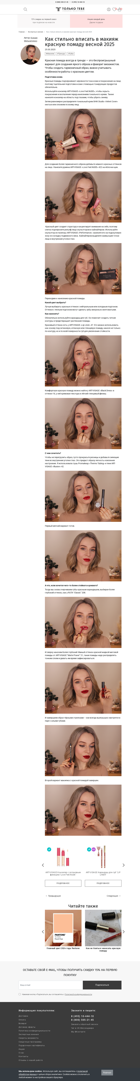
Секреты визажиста (28, 1038)
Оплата (22, 1020)
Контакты (23, 1056)
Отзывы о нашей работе (31, 1060)
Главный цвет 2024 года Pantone (63, 948)
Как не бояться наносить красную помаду (103, 949)
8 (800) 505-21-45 (61, 2)
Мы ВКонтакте (78, 1032)
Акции (22, 1049)
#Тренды (61, 54)
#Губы (71, 54)
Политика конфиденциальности (34, 1031)
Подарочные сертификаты (32, 1045)
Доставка (23, 1016)
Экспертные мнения (29, 1034)
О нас (21, 1053)
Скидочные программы (30, 1042)
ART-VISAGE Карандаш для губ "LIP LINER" (103, 873)
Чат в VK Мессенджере (82, 1028)
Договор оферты (27, 1027)
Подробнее (63, 883)
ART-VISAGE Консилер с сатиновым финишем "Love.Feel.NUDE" (63, 873)
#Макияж (50, 54)
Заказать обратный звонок (84, 1024)
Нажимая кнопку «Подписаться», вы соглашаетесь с (57, 994)
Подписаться (102, 985)
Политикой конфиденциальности (78, 994)
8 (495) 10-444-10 (78, 2)
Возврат (23, 1023)
